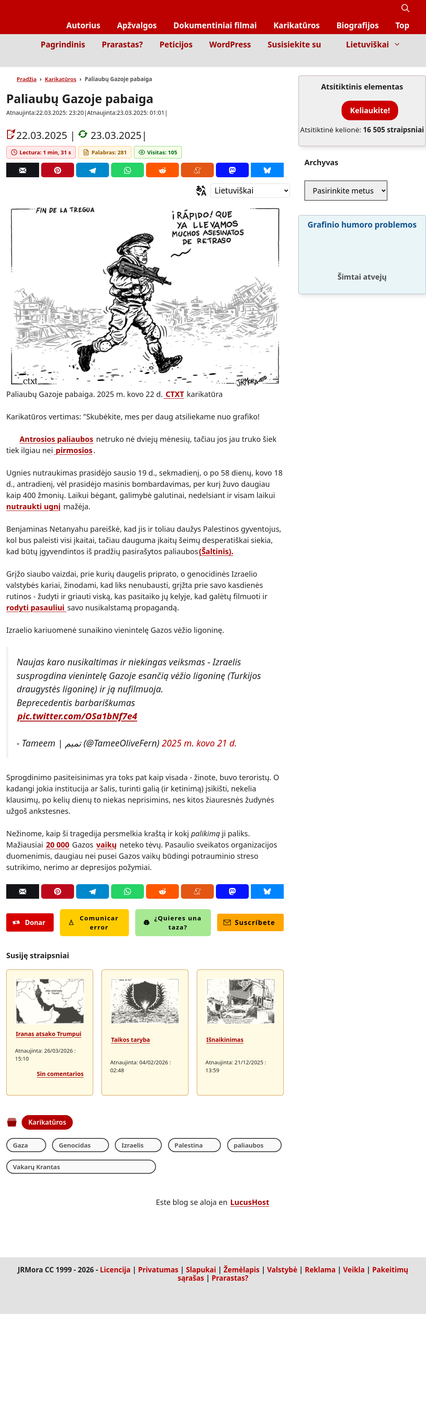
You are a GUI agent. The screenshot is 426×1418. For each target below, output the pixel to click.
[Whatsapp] (127, 170)
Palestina (163, 1145)
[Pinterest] (57, 170)
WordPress (230, 44)
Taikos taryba (130, 1040)
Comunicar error (93, 923)
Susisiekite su (294, 44)
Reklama (320, 1270)
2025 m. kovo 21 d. (199, 743)
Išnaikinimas (224, 1040)
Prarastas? (122, 44)
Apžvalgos (137, 25)
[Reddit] (162, 170)
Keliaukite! (370, 110)
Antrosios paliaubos (56, 439)
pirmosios (73, 450)
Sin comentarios (60, 1074)
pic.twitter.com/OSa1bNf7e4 (77, 716)
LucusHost (250, 1203)
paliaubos (214, 1145)
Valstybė (282, 1270)
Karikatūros (296, 25)
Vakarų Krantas (38, 1167)
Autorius (84, 25)
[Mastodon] (232, 170)
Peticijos (176, 44)
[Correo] (22, 170)
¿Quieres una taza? (172, 923)
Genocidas (66, 1145)
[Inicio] (403, 61)
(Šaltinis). (216, 551)
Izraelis (115, 1145)
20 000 (57, 845)
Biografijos (358, 25)
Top (402, 25)
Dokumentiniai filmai (215, 25)
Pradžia (27, 79)
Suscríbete (249, 922)
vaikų (106, 845)
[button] (405, 8)
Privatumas (158, 1270)
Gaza (21, 1145)
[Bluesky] (267, 170)
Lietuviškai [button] (377, 44)
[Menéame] (197, 170)
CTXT (173, 394)
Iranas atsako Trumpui (48, 1034)
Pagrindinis (63, 44)
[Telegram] (92, 170)
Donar (28, 922)
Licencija (115, 1270)
